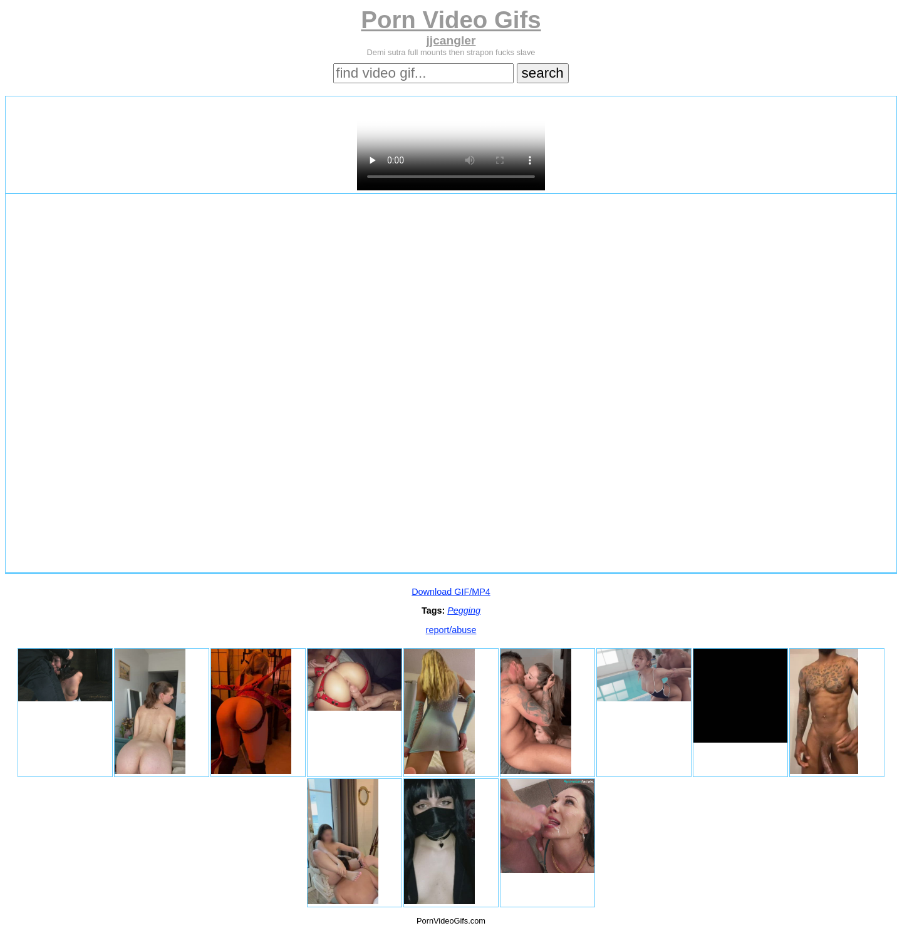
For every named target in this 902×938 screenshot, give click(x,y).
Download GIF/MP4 (451, 592)
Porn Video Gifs (451, 19)
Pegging (463, 611)
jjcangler (451, 40)
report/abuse (451, 630)
